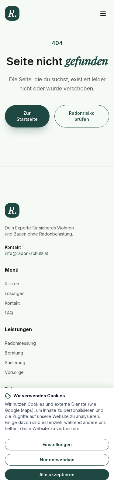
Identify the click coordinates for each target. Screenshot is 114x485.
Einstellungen (57, 444)
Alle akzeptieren (57, 474)
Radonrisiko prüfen (82, 116)
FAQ (9, 312)
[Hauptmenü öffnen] (103, 13)
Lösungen (15, 293)
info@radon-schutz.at (26, 253)
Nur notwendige (57, 459)
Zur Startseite (27, 116)
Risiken (12, 283)
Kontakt (12, 303)
